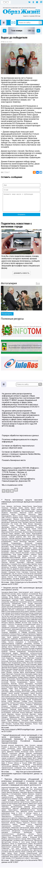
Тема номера (16, 31)
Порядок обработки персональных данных (20, 439)
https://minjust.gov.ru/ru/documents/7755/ (26, 586)
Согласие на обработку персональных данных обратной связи (18, 450)
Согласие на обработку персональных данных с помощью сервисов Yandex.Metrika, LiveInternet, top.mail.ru (21, 457)
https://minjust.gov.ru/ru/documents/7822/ (26, 864)
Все (38, 286)
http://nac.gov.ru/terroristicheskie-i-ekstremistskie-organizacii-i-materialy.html (21, 776)
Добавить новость (21, 276)
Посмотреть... (7, 317)
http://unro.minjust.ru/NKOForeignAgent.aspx (18, 733)
